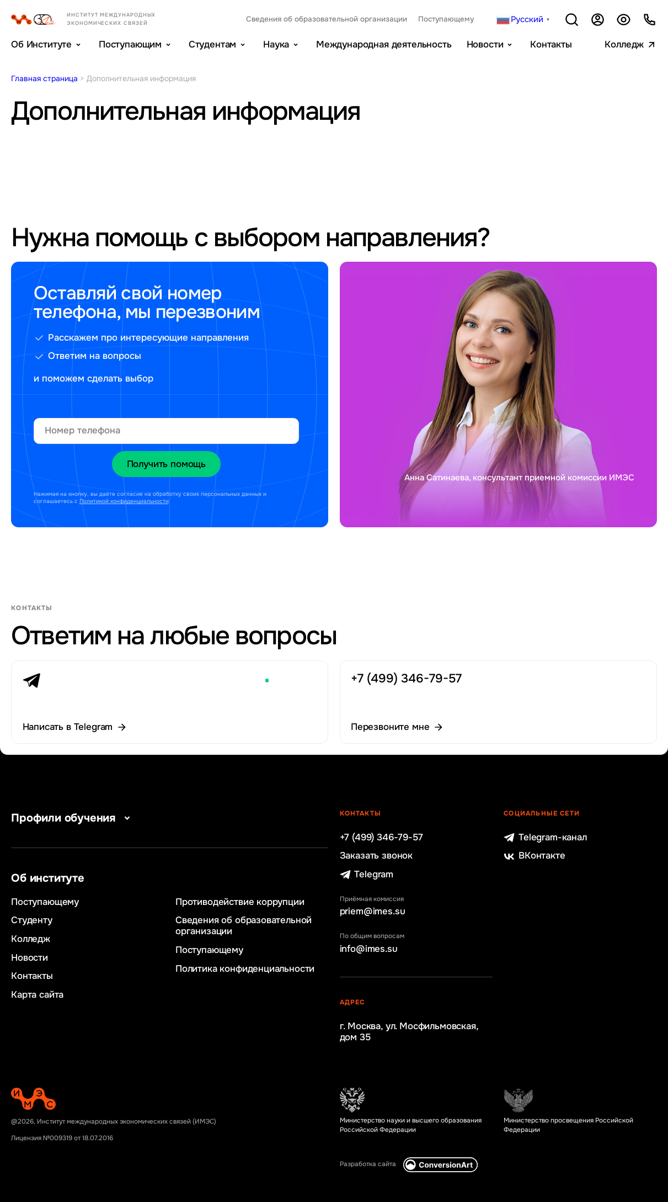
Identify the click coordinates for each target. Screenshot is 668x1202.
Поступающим (130, 44)
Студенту (31, 920)
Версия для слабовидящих (623, 19)
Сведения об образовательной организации (326, 19)
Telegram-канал (545, 837)
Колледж (624, 44)
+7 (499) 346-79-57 (381, 837)
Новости (485, 44)
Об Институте (41, 44)
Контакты (551, 44)
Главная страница (44, 78)
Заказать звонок (376, 855)
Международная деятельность (384, 44)
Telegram (367, 874)
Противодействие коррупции (239, 902)
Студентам (213, 44)
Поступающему (446, 19)
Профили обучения (72, 818)
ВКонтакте (534, 855)
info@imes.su (369, 949)
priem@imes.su (372, 911)
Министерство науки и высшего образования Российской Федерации (411, 1125)
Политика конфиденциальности (244, 969)
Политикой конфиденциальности (124, 501)
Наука (276, 44)
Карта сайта (37, 994)
